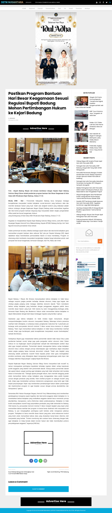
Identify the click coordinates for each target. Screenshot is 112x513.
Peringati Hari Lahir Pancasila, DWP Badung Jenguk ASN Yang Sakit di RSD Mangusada (89, 168)
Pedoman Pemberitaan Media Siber (47, 2)
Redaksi (28, 2)
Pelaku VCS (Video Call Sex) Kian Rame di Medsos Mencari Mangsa (96, 126)
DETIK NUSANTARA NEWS (15, 2)
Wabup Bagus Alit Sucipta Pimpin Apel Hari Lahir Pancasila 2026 (89, 162)
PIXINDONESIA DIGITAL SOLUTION (65, 510)
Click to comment (38, 489)
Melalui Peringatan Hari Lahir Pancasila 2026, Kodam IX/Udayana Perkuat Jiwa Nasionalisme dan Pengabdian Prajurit (89, 190)
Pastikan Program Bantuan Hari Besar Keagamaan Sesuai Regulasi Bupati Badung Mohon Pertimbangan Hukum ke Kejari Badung (38, 103)
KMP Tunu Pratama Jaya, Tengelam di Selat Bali (96, 113)
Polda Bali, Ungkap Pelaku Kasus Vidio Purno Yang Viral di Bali (96, 149)
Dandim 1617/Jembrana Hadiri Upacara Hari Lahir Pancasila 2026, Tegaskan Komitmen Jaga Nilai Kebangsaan (89, 203)
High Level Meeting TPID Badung (58, 472)
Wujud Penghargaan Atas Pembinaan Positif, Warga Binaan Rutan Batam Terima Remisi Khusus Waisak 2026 (89, 196)
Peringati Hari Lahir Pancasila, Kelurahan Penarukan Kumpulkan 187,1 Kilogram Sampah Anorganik (89, 183)
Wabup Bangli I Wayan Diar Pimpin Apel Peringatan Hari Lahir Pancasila (89, 216)
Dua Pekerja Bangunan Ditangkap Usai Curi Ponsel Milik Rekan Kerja (21, 472)
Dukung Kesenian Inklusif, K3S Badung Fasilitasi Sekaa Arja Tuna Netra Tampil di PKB (89, 221)
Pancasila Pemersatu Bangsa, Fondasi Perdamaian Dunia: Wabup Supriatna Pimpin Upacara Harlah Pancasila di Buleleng (89, 175)
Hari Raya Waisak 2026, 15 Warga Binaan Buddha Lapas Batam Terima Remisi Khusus (89, 210)
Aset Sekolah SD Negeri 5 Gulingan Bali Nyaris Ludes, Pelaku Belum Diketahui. (95, 138)
